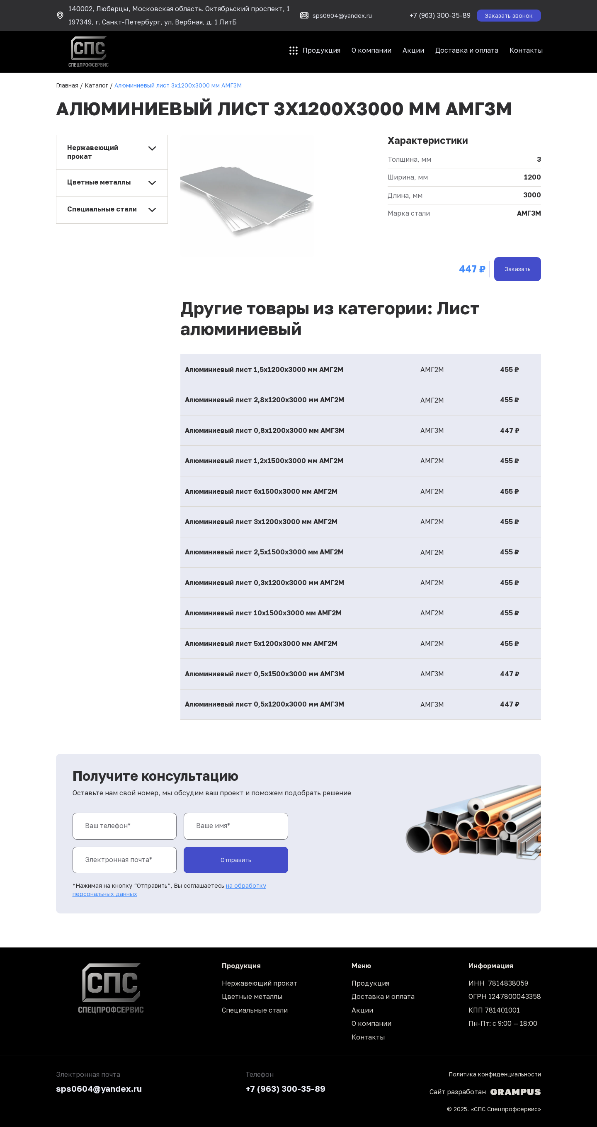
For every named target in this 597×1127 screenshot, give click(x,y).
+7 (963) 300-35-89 (440, 15)
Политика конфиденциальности (495, 1074)
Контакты (526, 50)
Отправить (236, 859)
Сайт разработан (485, 1092)
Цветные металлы (252, 996)
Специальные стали (255, 1010)
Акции (413, 50)
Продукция (321, 50)
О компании (371, 50)
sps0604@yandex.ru (99, 1088)
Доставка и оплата (466, 50)
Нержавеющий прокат (259, 983)
